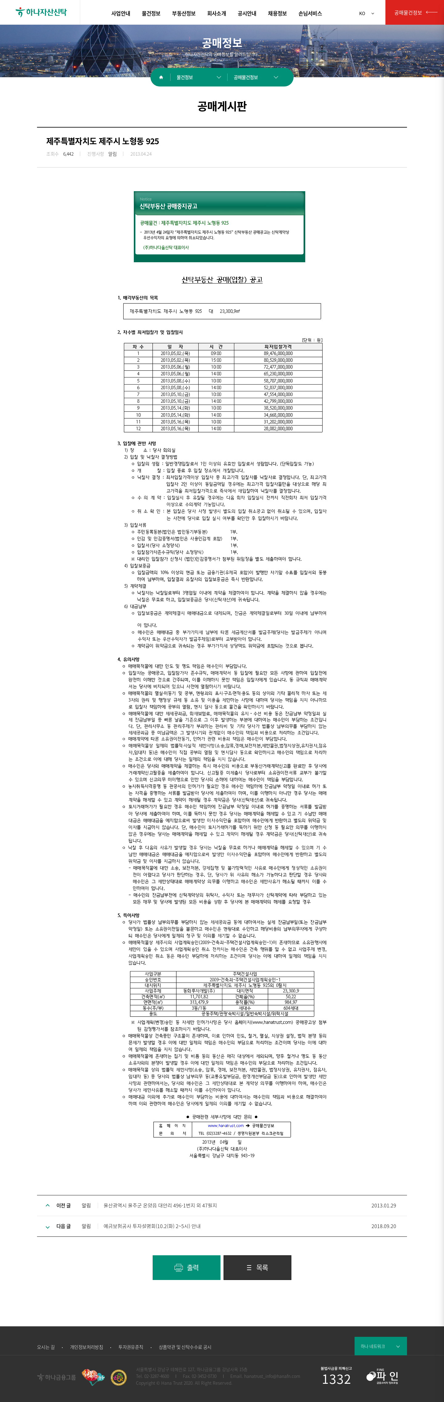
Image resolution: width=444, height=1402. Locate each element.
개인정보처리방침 (86, 1347)
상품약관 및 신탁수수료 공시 (185, 1347)
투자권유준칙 (130, 1347)
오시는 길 (46, 1347)
